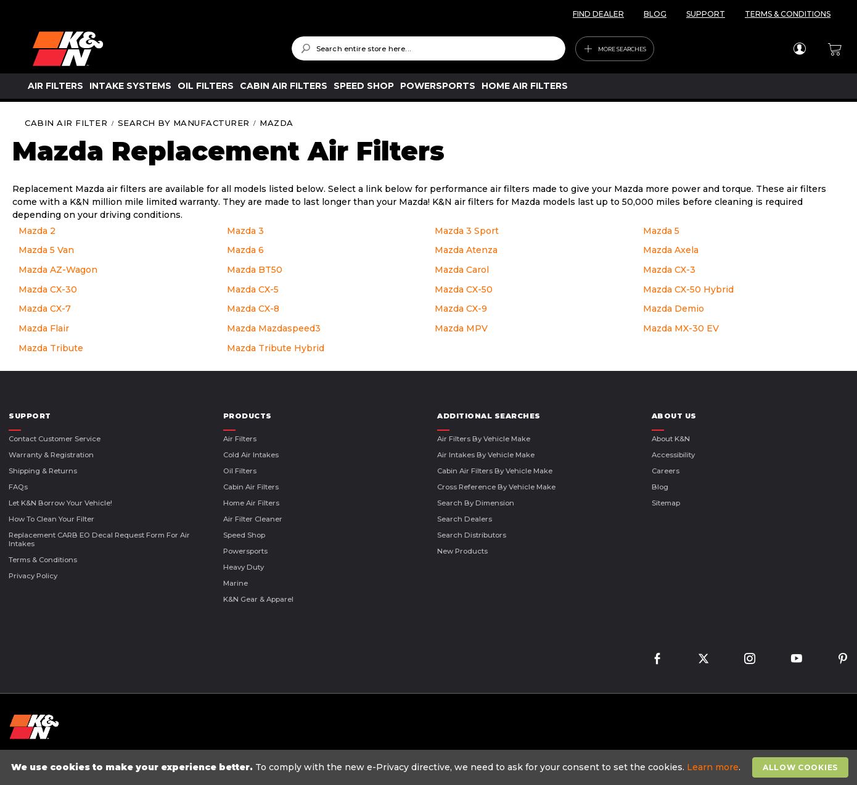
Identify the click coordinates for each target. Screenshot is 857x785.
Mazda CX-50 (464, 289)
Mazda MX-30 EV (681, 328)
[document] (430, 767)
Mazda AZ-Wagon (57, 269)
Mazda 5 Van (46, 249)
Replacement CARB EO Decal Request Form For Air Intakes (99, 539)
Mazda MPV (461, 328)
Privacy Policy (33, 575)
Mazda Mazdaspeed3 (274, 328)
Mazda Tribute (50, 348)
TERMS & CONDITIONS (787, 14)
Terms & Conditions (43, 559)
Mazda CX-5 (253, 289)
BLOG (655, 14)
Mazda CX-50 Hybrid (688, 289)
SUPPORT (705, 14)
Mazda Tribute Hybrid (275, 348)
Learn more (713, 767)
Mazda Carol (462, 269)
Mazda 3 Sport (467, 230)
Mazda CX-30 (47, 289)
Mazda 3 (245, 230)
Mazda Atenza (466, 249)
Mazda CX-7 (44, 308)
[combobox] (429, 48)
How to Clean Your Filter (51, 519)
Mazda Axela (671, 249)
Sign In (799, 49)
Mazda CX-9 (461, 308)
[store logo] (153, 48)
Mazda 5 (661, 230)
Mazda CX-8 (253, 308)
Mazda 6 (245, 249)
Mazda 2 (36, 230)
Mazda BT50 (254, 269)
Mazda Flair (43, 328)
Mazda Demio (673, 308)
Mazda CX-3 (669, 269)
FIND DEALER (598, 14)
